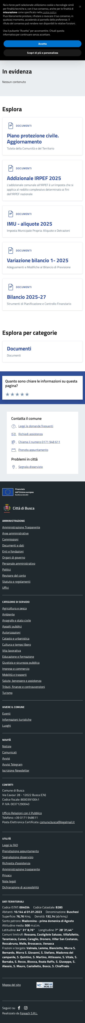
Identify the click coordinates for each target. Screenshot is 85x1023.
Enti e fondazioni (13, 551)
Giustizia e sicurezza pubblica (20, 662)
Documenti (24, 125)
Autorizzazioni (11, 632)
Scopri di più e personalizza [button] (42, 53)
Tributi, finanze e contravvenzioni (23, 686)
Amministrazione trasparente (21, 869)
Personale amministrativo (18, 563)
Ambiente (8, 614)
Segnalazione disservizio (17, 857)
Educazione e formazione (18, 656)
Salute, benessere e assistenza (21, 680)
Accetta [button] (42, 44)
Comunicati (9, 752)
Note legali (9, 881)
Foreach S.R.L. (29, 1013)
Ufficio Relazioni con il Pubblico (22, 813)
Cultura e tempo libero (16, 644)
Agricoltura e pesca (14, 608)
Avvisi (6, 758)
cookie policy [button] (49, 12)
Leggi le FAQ (10, 845)
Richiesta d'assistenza (16, 863)
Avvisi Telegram (12, 764)
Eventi (6, 713)
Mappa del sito (11, 984)
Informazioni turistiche (16, 719)
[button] (80, 6)
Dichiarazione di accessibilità (20, 887)
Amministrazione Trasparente (21, 527)
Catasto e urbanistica (15, 638)
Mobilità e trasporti (14, 674)
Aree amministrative (15, 533)
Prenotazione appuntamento (20, 851)
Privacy (7, 875)
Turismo (7, 692)
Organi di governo (13, 557)
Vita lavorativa (11, 650)
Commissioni (10, 539)
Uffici (5, 587)
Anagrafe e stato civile (16, 620)
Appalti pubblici (12, 626)
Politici (6, 569)
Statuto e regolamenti (16, 581)
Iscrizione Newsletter (15, 770)
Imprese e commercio (15, 668)
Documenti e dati (13, 545)
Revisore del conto (14, 575)
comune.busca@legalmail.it (57, 822)
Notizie (6, 746)
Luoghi (6, 725)
